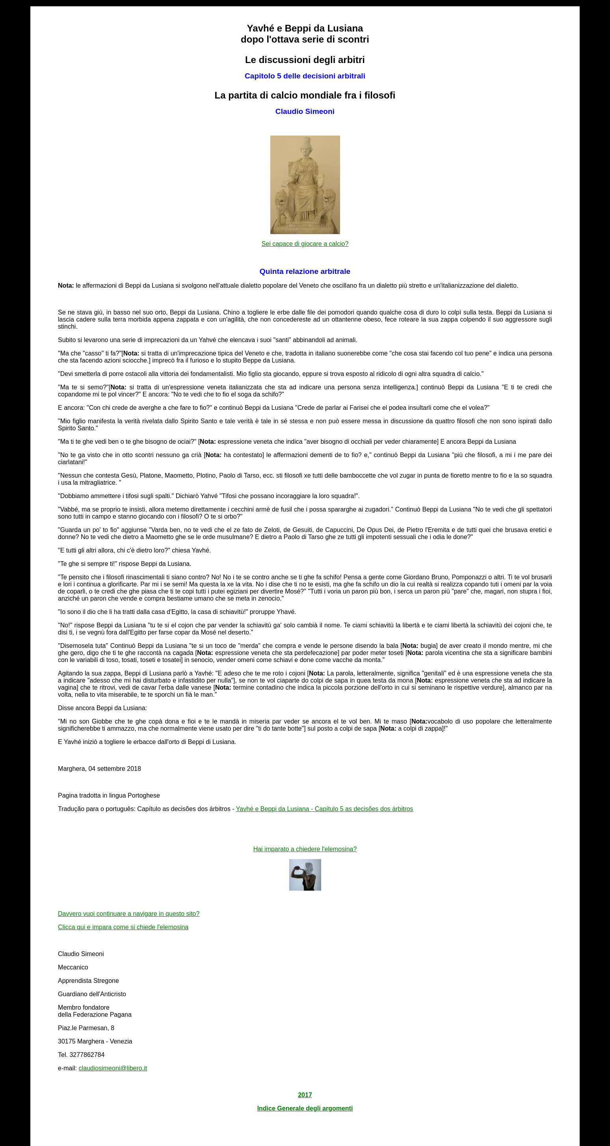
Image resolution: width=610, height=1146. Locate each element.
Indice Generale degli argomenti (305, 1108)
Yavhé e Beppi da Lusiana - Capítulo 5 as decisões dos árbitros (324, 809)
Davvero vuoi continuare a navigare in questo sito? (128, 913)
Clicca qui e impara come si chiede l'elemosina (123, 927)
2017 (305, 1095)
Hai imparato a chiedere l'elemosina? (305, 849)
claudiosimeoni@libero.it (113, 1068)
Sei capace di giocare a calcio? (305, 243)
